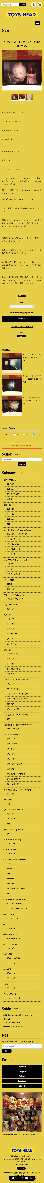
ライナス (10, 514)
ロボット (10, 894)
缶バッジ (10, 484)
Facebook (22, 1081)
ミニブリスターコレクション (18, 909)
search (22, 5)
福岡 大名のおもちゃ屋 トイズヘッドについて (21, 1015)
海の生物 (10, 878)
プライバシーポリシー (12, 1023)
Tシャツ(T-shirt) (10, 994)
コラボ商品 (8, 954)
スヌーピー (11, 509)
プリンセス (11, 759)
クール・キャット (13, 539)
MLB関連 (7, 969)
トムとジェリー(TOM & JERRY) (16, 715)
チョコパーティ (13, 744)
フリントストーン (13, 684)
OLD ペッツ (11, 589)
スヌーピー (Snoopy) (12, 505)
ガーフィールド (13, 644)
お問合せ (7, 1019)
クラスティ (11, 564)
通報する (22, 332)
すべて (7, 435)
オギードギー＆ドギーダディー (18, 699)
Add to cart (22, 319)
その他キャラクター (14, 574)
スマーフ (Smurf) (10, 480)
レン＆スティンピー (14, 669)
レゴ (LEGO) (9, 914)
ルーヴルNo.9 (12, 634)
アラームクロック (13, 918)
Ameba (22, 1086)
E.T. (5, 924)
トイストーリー (10, 849)
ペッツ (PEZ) (9, 580)
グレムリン (11, 639)
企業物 (9, 499)
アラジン (10, 754)
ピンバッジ (11, 973)
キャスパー (11, 674)
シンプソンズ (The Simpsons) (15, 560)
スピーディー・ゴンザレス (17, 534)
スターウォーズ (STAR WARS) (15, 899)
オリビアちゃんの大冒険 (16, 774)
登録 (6, 1051)
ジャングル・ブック (14, 764)
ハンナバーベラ (13, 654)
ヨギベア (10, 704)
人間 (8, 863)
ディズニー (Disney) (11, 735)
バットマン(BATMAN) (12, 605)
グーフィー (11, 739)
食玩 (6, 984)
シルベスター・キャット (16, 549)
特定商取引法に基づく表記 (14, 1026)
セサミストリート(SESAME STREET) (18, 725)
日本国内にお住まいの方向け (22, 327)
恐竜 (8, 873)
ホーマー (10, 569)
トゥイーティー (13, 554)
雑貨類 (9, 584)
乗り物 (9, 868)
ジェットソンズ (13, 709)
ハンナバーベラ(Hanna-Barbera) (16, 680)
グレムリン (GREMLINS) (13, 810)
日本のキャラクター (11, 934)
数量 (22, 302)
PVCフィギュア (13, 494)
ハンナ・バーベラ (13, 998)
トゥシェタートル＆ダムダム (18, 694)
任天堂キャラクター (14, 938)
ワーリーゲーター (13, 689)
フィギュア (11, 819)
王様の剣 (10, 769)
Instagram (22, 1071)
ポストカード (9, 800)
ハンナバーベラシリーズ (16, 889)
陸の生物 (10, 884)
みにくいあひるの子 (14, 779)
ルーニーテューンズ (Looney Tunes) (18, 530)
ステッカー (11, 489)
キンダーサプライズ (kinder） (15, 859)
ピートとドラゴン (13, 784)
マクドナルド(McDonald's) (14, 595)
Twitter (22, 1076)
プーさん (10, 749)
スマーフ (10, 629)
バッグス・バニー (13, 544)
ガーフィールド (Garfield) (13, 830)
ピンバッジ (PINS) (14, 903)
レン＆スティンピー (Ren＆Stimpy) (17, 790)
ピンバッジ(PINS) (10, 944)
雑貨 (8, 719)
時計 (8, 824)
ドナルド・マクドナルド (16, 599)
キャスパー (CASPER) (12, 840)
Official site (22, 1067)
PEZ (8, 524)
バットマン (11, 619)
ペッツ (9, 804)
